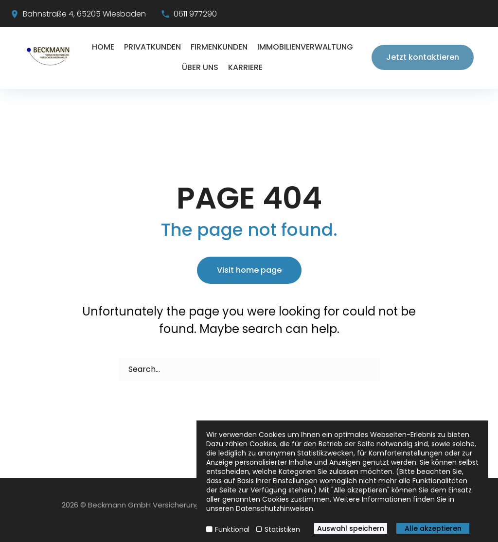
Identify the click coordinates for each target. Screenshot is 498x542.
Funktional (232, 529)
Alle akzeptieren (433, 528)
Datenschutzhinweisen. (275, 508)
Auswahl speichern (350, 528)
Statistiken (282, 529)
